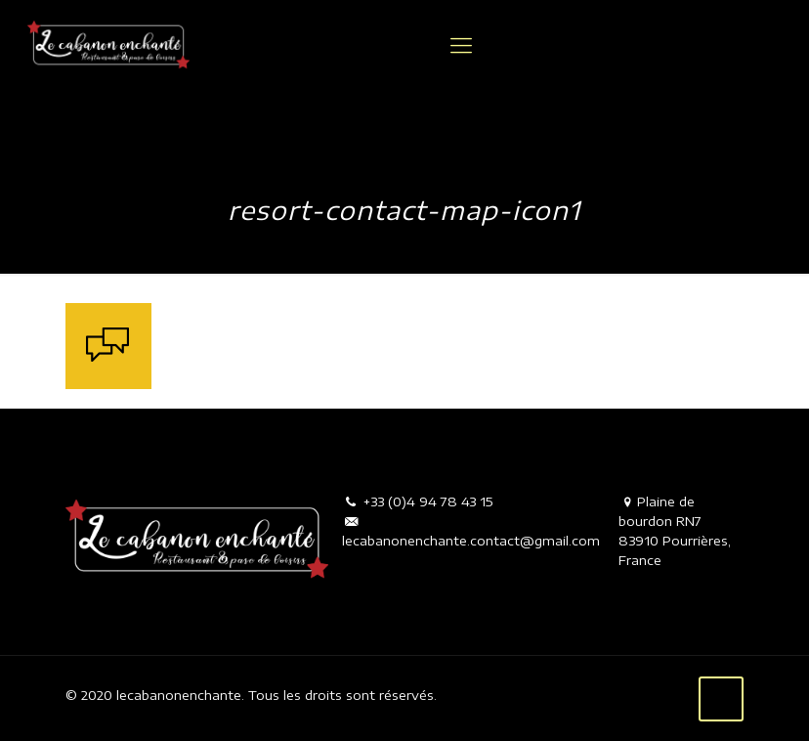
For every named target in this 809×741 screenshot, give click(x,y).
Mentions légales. (492, 695)
